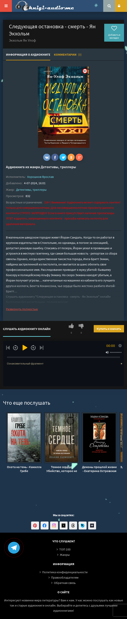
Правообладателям (64, 577)
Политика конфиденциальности (65, 572)
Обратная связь (65, 583)
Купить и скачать (109, 329)
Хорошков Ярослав (40, 177)
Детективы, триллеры (58, 167)
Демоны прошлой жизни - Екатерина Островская (99, 469)
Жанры (65, 555)
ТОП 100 (65, 549)
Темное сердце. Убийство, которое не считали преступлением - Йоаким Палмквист (62, 469)
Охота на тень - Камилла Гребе (24, 469)
